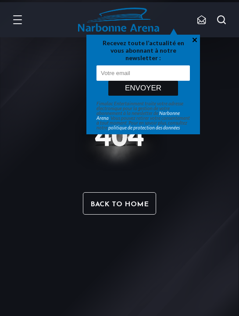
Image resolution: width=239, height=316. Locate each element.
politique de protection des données (144, 127)
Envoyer (143, 88)
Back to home (119, 204)
